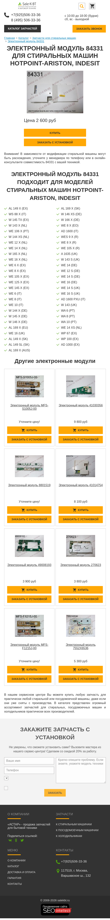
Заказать (55, 792)
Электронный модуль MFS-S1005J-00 (29, 407)
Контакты (15, 885)
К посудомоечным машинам (77, 831)
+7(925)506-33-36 (26, 14)
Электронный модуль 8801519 (29, 485)
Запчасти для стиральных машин (54, 37)
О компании (16, 862)
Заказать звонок (89, 28)
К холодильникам (69, 837)
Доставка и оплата (21, 873)
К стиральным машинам (74, 826)
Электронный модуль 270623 (80, 565)
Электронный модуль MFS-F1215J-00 (29, 647)
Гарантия (14, 879)
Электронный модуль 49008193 (29, 565)
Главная (9, 37)
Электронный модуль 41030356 (81, 405)
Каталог (23, 37)
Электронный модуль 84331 (26, 40)
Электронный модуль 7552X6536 (80, 647)
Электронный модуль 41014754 (81, 485)
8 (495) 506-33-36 (26, 20)
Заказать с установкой (55, 142)
